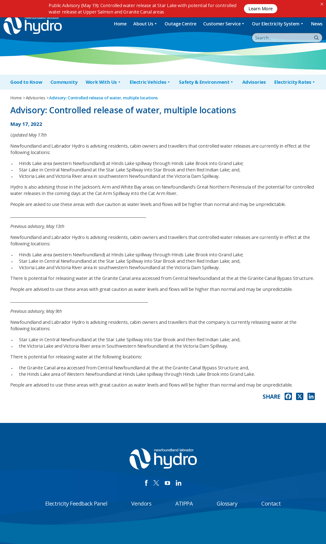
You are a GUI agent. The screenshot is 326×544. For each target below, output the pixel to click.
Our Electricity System (278, 24)
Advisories (254, 82)
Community (64, 82)
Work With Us (103, 82)
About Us (145, 24)
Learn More (261, 8)
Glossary (227, 503)
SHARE (272, 396)
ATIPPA (184, 503)
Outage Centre (180, 24)
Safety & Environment (206, 82)
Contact (271, 503)
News (317, 24)
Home (120, 24)
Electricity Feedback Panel (76, 503)
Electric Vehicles (150, 82)
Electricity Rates (295, 82)
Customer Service (224, 24)
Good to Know (26, 82)
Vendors (141, 503)
